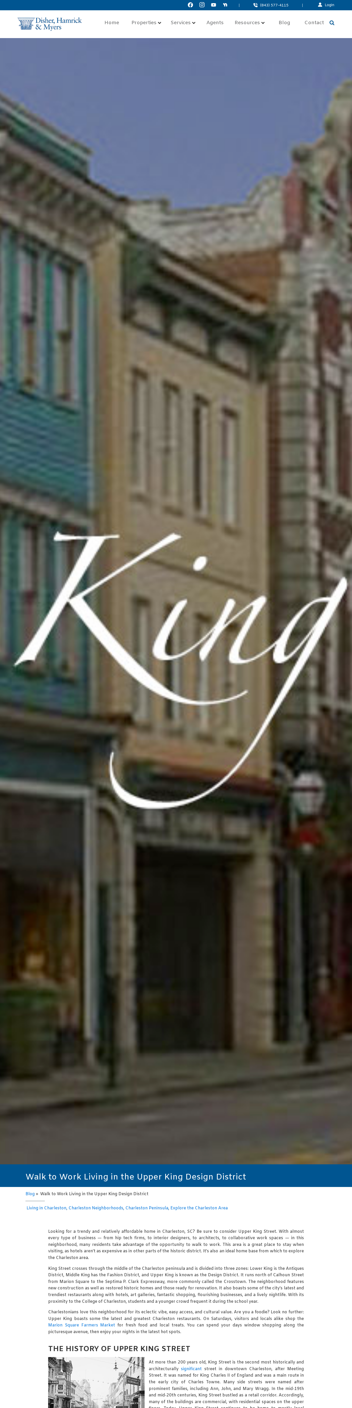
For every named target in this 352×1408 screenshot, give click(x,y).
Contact (314, 23)
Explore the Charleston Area (199, 1208)
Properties (146, 23)
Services (183, 23)
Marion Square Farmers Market (81, 1325)
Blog (284, 23)
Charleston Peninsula (146, 1208)
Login (330, 5)
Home (111, 23)
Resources (250, 23)
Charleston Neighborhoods (95, 1208)
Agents (215, 23)
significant (191, 1369)
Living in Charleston (46, 1208)
